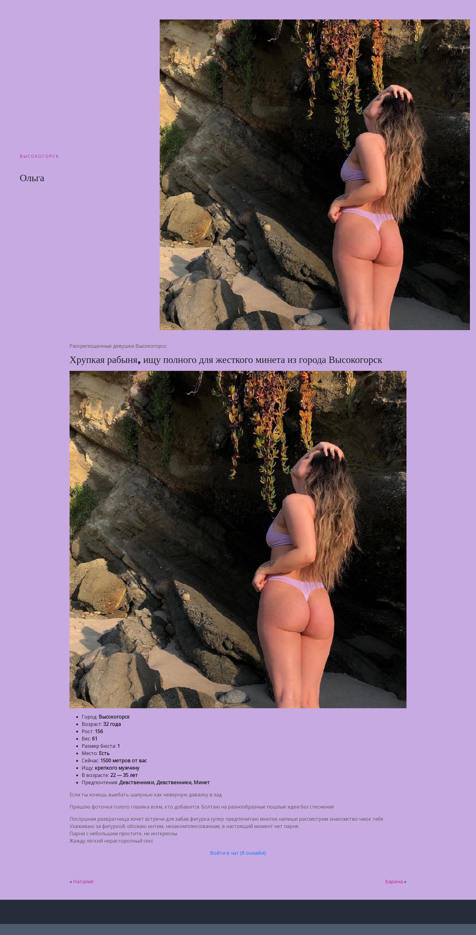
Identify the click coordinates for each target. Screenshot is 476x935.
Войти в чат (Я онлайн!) (238, 853)
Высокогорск (39, 156)
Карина (394, 881)
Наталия (83, 881)
